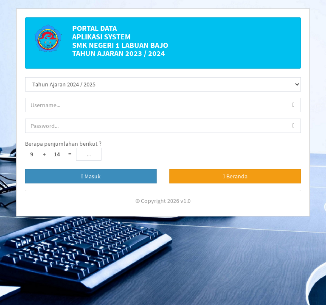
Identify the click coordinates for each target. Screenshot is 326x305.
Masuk (91, 176)
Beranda (235, 176)
